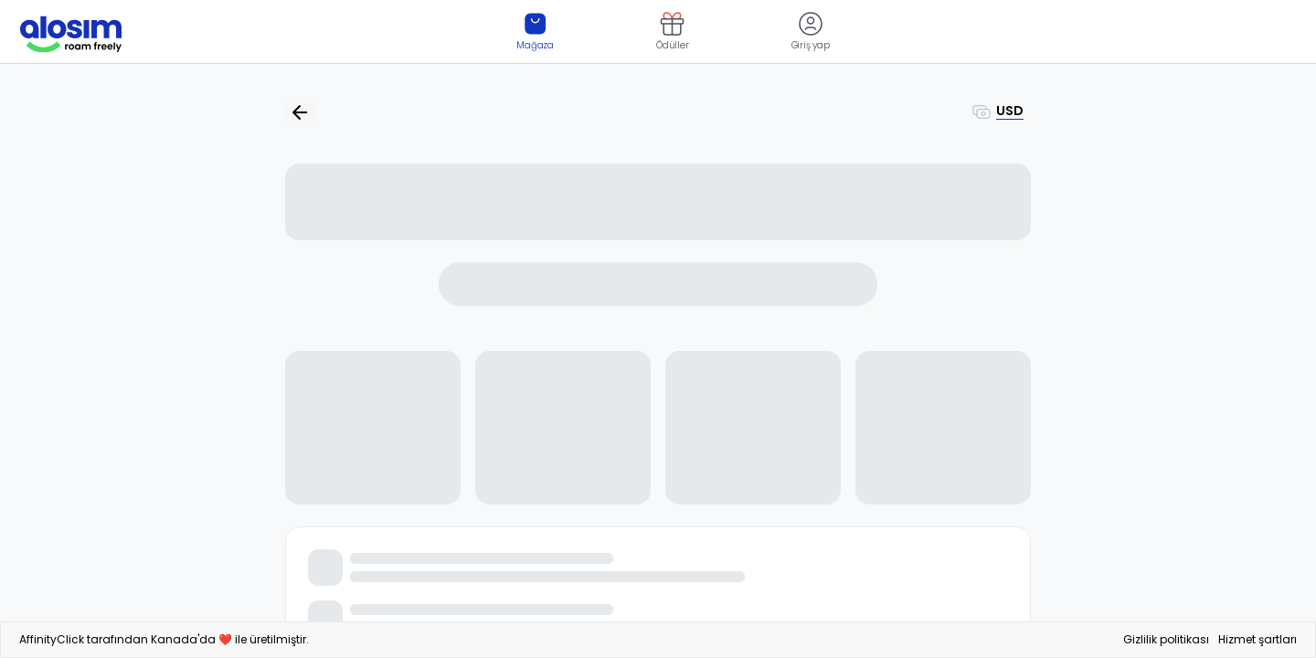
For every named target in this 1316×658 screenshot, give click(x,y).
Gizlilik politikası (1166, 639)
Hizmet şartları (1257, 639)
